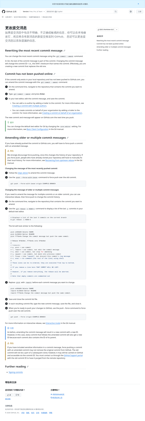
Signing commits (16, 372)
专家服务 (44, 413)
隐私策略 (8, 399)
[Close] (138, 3)
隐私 (27, 413)
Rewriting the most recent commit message (35, 50)
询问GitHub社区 (57, 394)
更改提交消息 (47, 17)
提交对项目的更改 (20, 17)
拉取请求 (8, 17)
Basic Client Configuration (37, 129)
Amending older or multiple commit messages (37, 137)
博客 (50, 413)
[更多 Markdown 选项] (117, 29)
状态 (32, 413)
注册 (139, 11)
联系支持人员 (56, 397)
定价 (37, 413)
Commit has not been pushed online (30, 74)
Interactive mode (53, 323)
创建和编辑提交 (34, 17)
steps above (23, 173)
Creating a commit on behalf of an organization (62, 113)
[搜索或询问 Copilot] (81, 11)
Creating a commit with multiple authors (29, 106)
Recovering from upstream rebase (59, 160)
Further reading (17, 366)
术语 (22, 413)
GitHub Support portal (73, 355)
